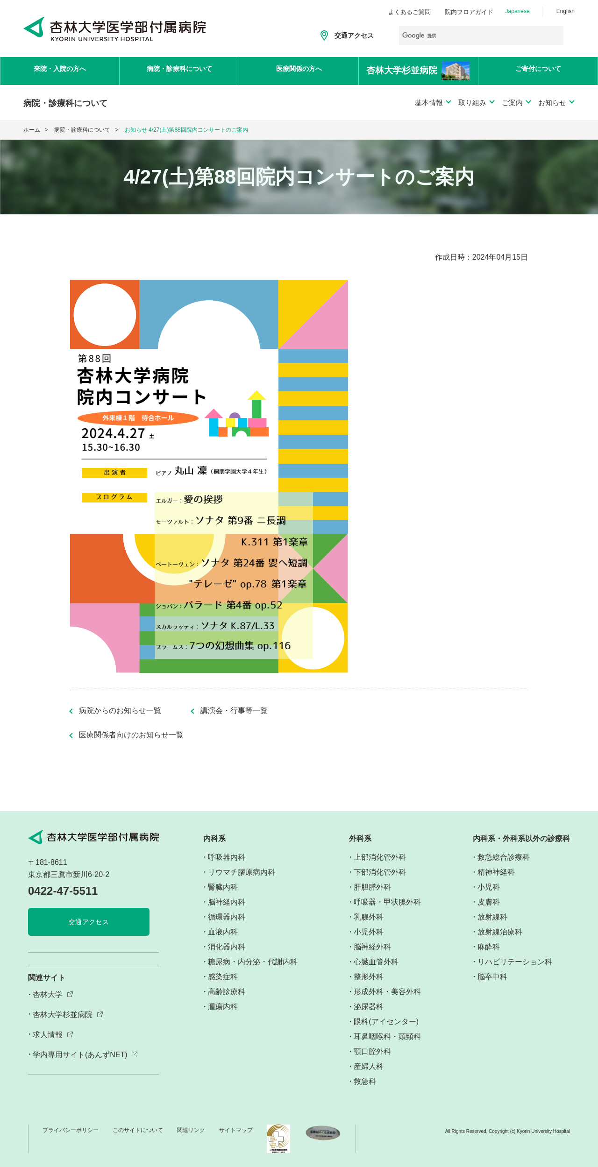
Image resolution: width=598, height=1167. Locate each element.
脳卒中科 (492, 977)
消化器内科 (226, 947)
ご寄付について (538, 70)
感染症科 (223, 977)
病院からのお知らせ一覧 (120, 710)
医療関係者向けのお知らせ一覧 (131, 735)
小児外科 (369, 932)
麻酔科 (488, 947)
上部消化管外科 (380, 857)
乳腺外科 (369, 917)
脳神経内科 (226, 902)
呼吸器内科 (226, 857)
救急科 (365, 1081)
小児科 (488, 887)
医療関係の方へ (299, 70)
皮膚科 (488, 902)
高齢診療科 (226, 992)
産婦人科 (369, 1066)
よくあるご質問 (409, 11)
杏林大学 (48, 994)
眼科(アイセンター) (386, 1022)
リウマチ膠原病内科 (241, 872)
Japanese (517, 11)
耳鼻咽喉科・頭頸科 (387, 1036)
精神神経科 (496, 872)
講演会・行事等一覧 (234, 710)
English (565, 11)
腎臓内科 (223, 887)
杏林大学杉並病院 (63, 1014)
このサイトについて (138, 1130)
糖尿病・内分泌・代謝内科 (253, 962)
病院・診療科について (179, 70)
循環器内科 (226, 917)
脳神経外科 (372, 947)
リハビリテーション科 (514, 962)
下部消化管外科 (380, 872)
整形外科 (369, 977)
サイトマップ (236, 1130)
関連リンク (191, 1130)
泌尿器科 (369, 1007)
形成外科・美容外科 (387, 992)
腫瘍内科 (223, 1007)
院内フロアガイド (469, 11)
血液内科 (223, 932)
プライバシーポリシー (71, 1130)
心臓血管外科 (376, 962)
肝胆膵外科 (372, 887)
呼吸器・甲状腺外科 (387, 902)
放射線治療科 (499, 932)
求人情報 (48, 1035)
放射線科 (492, 917)
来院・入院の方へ (60, 70)
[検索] (481, 35)
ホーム (31, 130)
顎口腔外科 (372, 1051)
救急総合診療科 (503, 857)
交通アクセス (354, 35)
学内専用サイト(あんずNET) (80, 1055)
